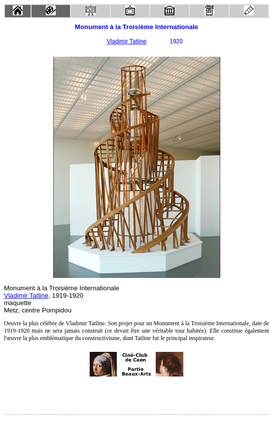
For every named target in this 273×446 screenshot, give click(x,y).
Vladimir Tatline (126, 41)
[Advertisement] (136, 395)
